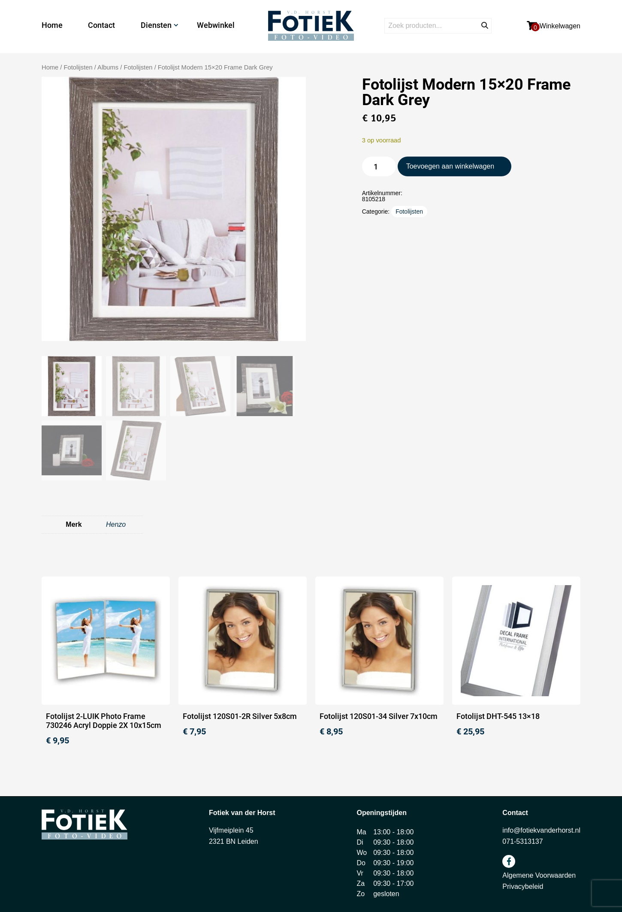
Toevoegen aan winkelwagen (450, 166)
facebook (508, 861)
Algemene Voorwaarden (539, 875)
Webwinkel (216, 25)
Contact (101, 25)
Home (52, 25)
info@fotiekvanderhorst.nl (541, 830)
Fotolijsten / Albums (91, 67)
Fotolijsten (138, 67)
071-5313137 (522, 841)
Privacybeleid (522, 886)
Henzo (116, 524)
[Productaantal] (379, 166)
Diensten (156, 25)
